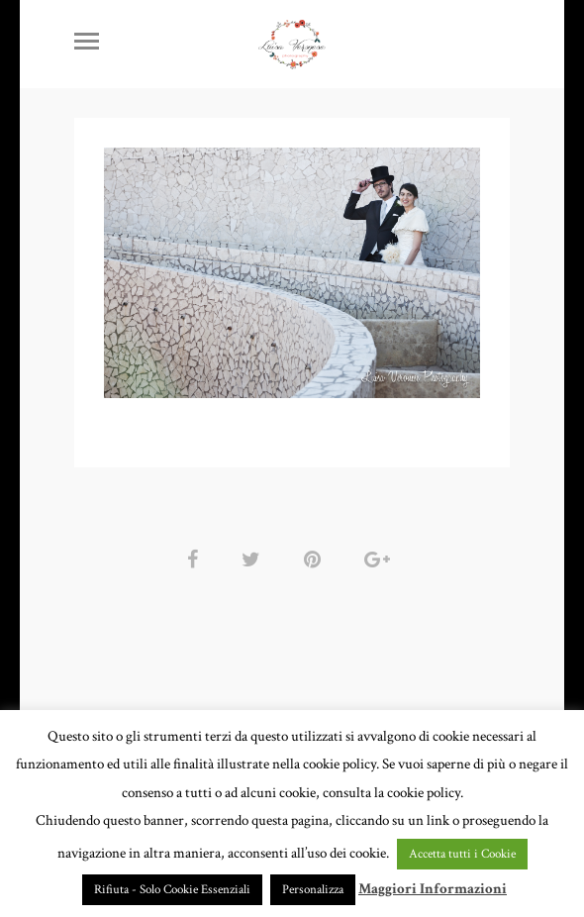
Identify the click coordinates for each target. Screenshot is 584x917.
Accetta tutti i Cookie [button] (462, 854)
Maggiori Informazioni (432, 888)
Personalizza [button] (312, 889)
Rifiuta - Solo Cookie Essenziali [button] (172, 889)
